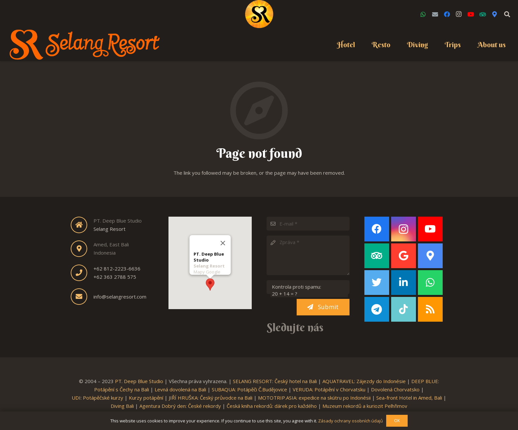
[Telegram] (376, 309)
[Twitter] (376, 282)
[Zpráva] (308, 255)
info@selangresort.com (119, 296)
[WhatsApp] (423, 14)
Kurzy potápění (146, 397)
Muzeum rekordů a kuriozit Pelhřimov (364, 406)
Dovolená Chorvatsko (395, 389)
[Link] (259, 14)
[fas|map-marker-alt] (82, 248)
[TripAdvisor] (483, 14)
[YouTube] (471, 14)
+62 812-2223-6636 (116, 268)
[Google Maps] (494, 14)
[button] (210, 282)
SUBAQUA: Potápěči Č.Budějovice (249, 389)
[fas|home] (82, 225)
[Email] (435, 14)
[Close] (223, 241)
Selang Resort (109, 229)
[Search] (507, 14)
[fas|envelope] (82, 296)
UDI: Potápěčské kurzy (97, 397)
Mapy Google (206, 270)
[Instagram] (459, 14)
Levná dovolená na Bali (180, 389)
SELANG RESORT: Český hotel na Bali (275, 381)
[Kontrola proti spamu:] (308, 287)
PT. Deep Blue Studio (139, 381)
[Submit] (323, 307)
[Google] (403, 255)
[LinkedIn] (403, 282)
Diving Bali (122, 406)
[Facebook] (447, 14)
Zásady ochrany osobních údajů (350, 421)
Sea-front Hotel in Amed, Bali (409, 397)
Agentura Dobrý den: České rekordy (180, 406)
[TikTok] (403, 309)
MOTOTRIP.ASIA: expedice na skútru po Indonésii (314, 397)
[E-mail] (308, 224)
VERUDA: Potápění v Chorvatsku (329, 389)
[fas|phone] (82, 273)
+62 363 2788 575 (114, 276)
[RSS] (430, 309)
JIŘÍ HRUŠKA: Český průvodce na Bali (210, 397)
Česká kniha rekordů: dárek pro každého (272, 406)
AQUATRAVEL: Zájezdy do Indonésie (364, 381)
